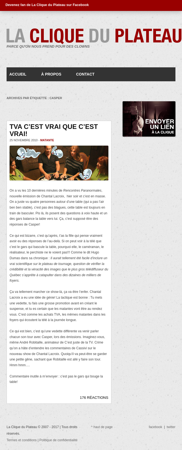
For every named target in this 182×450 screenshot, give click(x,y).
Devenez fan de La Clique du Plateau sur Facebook (47, 5)
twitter (171, 427)
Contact (85, 74)
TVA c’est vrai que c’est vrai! (54, 130)
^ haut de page (102, 427)
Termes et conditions (22, 440)
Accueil (17, 74)
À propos (51, 74)
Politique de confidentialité (58, 440)
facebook (155, 427)
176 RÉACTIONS (94, 398)
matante (47, 140)
